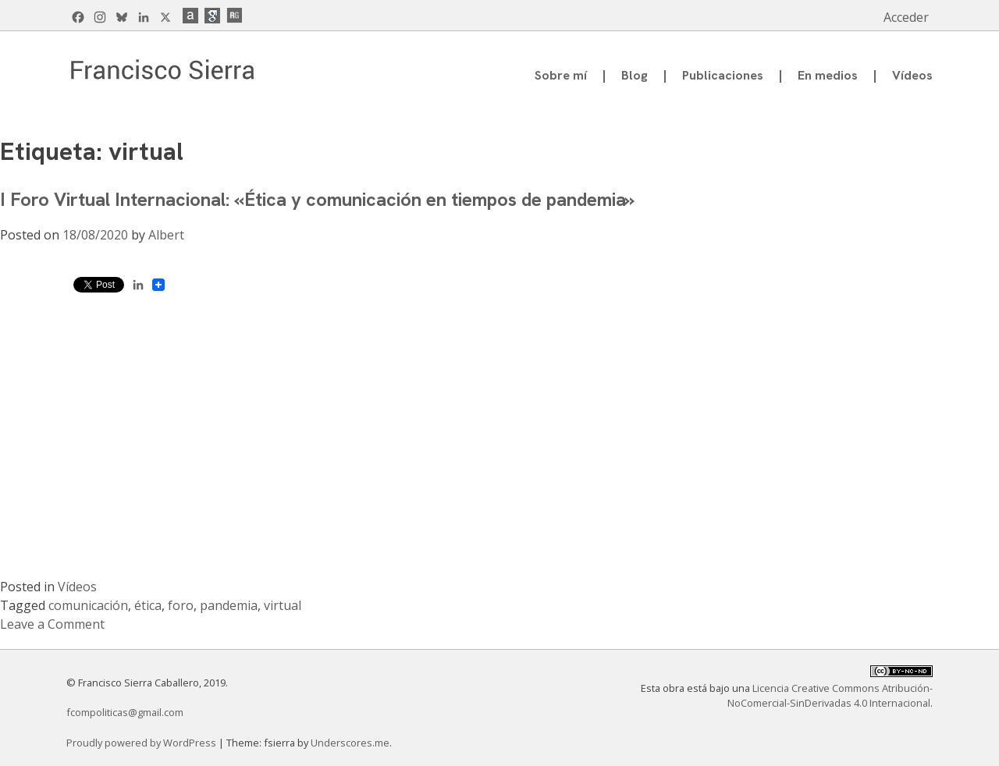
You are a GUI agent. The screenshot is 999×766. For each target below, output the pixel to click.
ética (148, 605)
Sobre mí (561, 75)
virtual (282, 605)
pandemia (229, 605)
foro (181, 605)
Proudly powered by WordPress (142, 743)
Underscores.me (350, 743)
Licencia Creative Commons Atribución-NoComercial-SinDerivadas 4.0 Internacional (830, 695)
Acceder (906, 17)
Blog (634, 75)
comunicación (88, 605)
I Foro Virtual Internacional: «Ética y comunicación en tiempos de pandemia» (317, 199)
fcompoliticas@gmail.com (124, 712)
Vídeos (912, 75)
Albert (166, 234)
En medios (828, 75)
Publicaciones (722, 75)
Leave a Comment (52, 624)
